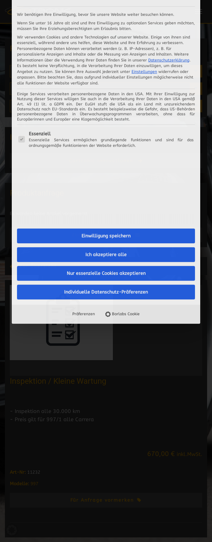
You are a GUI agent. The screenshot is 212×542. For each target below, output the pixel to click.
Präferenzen (83, 230)
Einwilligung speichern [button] (106, 152)
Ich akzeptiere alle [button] (106, 171)
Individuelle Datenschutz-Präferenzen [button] (106, 208)
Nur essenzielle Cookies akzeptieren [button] (106, 190)
